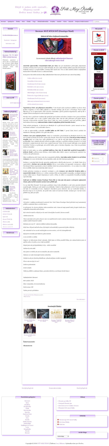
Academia (5, 211)
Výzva (65, 21)
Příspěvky (95, 158)
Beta (27, 403)
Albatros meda (7, 224)
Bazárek (71, 21)
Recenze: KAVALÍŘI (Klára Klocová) (12, 188)
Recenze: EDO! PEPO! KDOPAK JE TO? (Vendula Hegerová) (14, 171)
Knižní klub (27, 423)
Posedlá (99, 71)
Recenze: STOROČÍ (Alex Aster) (13, 134)
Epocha (27, 412)
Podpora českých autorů (81, 21)
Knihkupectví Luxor (27, 425)
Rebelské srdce (32, 87)
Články (29, 21)
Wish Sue (62, 424)
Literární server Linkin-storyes (68, 405)
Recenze (3, 21)
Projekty (52, 21)
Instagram (13, 40)
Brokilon (27, 404)
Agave (4, 216)
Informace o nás (10, 43)
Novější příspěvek (27, 388)
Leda (27, 427)
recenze (38, 78)
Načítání (93, 147)
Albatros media (7, 227)
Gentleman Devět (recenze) (36, 98)
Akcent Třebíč (6, 219)
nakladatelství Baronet (64, 58)
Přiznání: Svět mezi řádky (66, 408)
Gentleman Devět (33, 84)
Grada (27, 416)
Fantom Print (27, 414)
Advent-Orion (6, 214)
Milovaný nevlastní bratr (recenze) (38, 101)
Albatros (5, 222)
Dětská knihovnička (43, 21)
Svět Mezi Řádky (64, 422)
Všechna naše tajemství (98, 89)
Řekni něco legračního (34, 95)
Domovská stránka (55, 388)
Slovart (27, 433)
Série (23, 21)
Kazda (27, 419)
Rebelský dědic (32, 90)
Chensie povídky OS (64, 401)
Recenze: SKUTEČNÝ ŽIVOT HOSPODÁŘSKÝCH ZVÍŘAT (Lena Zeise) (10, 153)
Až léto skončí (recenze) (35, 104)
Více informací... (81, 299)
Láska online (31, 78)
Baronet (28, 296)
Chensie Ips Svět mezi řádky (68, 420)
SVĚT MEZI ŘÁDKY (15, 103)
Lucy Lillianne (60, 443)
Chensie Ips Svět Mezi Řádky (30, 295)
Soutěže (59, 21)
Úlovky (18, 21)
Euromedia (27, 410)
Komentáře (96, 161)
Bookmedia (27, 406)
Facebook (6, 40)
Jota (27, 418)
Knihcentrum (27, 421)
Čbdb (27, 408)
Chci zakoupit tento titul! (54, 61)
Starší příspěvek (82, 388)
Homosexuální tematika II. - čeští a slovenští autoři (14, 117)
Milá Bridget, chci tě (33, 92)
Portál (27, 431)
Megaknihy (27, 429)
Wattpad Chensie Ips (65, 403)
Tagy (34, 21)
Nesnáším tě (31, 81)
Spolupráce (11, 21)
